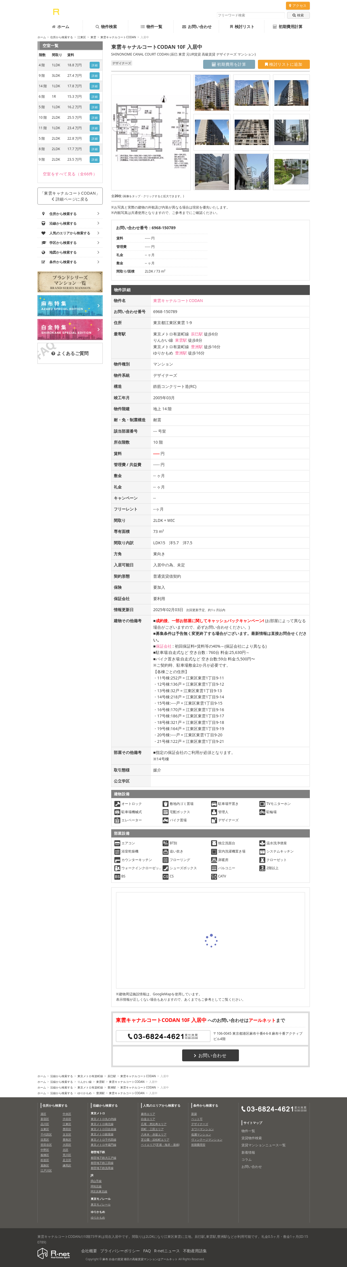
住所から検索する (61, 37)
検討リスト (242, 26)
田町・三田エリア (152, 1129)
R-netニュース (167, 1250)
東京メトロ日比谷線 (103, 1129)
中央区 (67, 1114)
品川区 (45, 1124)
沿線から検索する (61, 1076)
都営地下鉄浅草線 (102, 1168)
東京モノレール (101, 1204)
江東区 (81, 37)
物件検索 (106, 26)
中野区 (45, 1150)
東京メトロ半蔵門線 (103, 1145)
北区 (65, 1150)
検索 (298, 15)
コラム (246, 1159)
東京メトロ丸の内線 (103, 1119)
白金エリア (148, 1119)
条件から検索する (205, 1105)
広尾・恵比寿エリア (154, 1124)
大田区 (67, 1145)
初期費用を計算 (229, 64)
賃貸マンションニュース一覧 (263, 1145)
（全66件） (70, 174)
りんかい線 (84, 1082)
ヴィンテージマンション (206, 1139)
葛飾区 (45, 1165)
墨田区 (67, 1129)
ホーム (60, 26)
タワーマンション (202, 1129)
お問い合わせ (197, 26)
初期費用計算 (287, 26)
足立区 (67, 1160)
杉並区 (45, 1160)
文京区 (67, 1134)
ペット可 (197, 1119)
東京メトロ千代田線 (103, 1139)
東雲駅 (181, 340)
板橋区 (45, 1155)
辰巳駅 (197, 334)
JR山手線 (96, 1181)
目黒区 (45, 1139)
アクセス (297, 5)
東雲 (93, 37)
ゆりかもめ (84, 1093)
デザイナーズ (199, 1124)
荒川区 (67, 1155)
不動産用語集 (195, 1250)
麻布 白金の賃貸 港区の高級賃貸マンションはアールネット (140, 1259)
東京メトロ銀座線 (102, 1134)
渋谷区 (67, 1119)
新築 (194, 1114)
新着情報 (248, 1152)
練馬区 (67, 1165)
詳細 (95, 65)
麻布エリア (148, 1114)
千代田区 (46, 1134)
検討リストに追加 (283, 64)
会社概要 (89, 1250)
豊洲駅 (197, 346)
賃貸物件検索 (251, 1138)
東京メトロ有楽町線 (90, 1076)
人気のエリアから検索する (161, 1105)
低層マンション (201, 1134)
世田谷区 (46, 1145)
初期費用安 (198, 1145)
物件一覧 (151, 26)
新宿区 (45, 1119)
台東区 (45, 1129)
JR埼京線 (96, 1186)
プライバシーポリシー (120, 1250)
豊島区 (67, 1139)
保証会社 (164, 646)
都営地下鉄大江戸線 (103, 1158)
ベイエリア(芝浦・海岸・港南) (160, 1145)
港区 (43, 1114)
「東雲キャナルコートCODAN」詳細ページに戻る (70, 196)
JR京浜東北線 (99, 1191)
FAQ (147, 1250)
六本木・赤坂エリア (154, 1134)
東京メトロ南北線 (102, 1124)
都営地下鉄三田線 (102, 1163)
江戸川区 (46, 1170)
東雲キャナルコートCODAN (118, 37)
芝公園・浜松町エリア (155, 1139)
